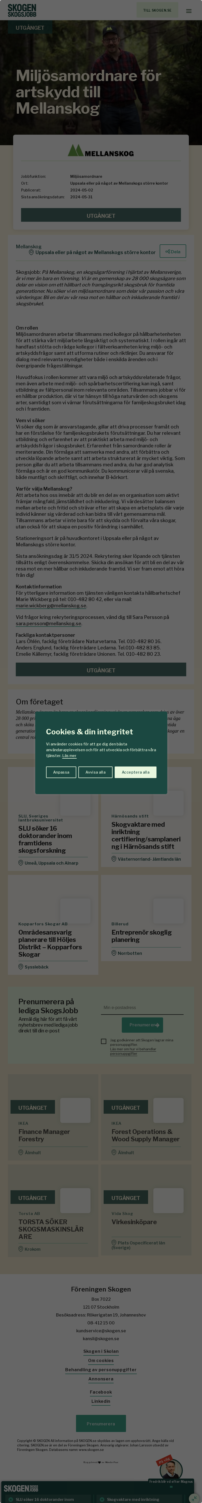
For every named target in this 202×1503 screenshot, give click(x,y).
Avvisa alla (95, 772)
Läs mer (69, 755)
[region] (101, 751)
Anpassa (61, 772)
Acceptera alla (135, 772)
